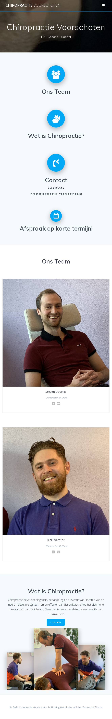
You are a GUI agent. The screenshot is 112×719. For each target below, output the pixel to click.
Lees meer (56, 622)
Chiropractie (33, 5)
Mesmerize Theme (92, 707)
